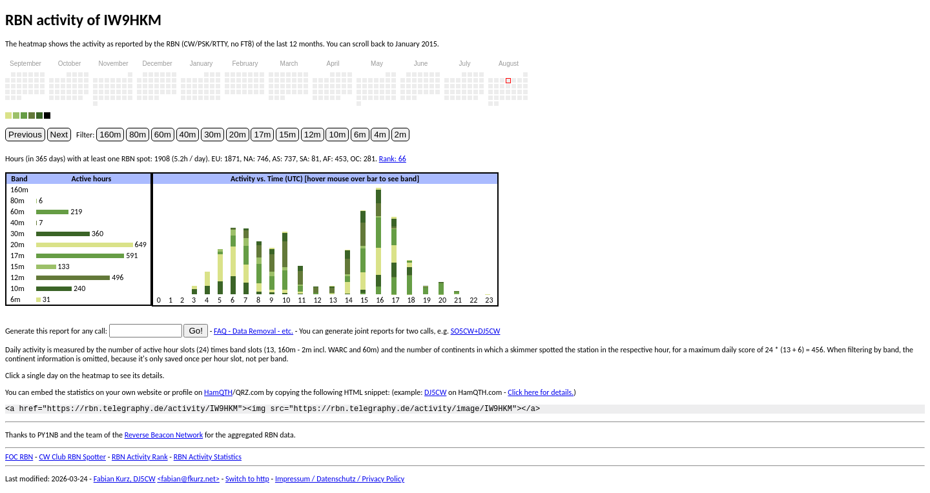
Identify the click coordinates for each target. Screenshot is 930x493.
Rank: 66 (392, 158)
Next (59, 134)
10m (337, 134)
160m (110, 134)
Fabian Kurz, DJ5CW (125, 480)
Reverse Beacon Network (164, 436)
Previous (25, 134)
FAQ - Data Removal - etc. (253, 331)
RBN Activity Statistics (208, 458)
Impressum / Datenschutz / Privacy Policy (339, 480)
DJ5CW (435, 392)
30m (212, 134)
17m (262, 134)
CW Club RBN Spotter (72, 458)
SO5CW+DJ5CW (476, 331)
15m (287, 134)
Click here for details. (541, 392)
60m (162, 134)
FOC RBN (19, 458)
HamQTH (218, 392)
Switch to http (247, 480)
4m (380, 134)
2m (401, 134)
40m (188, 134)
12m (312, 134)
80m (137, 134)
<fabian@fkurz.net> (188, 480)
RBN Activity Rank (140, 458)
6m (360, 134)
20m (237, 134)
